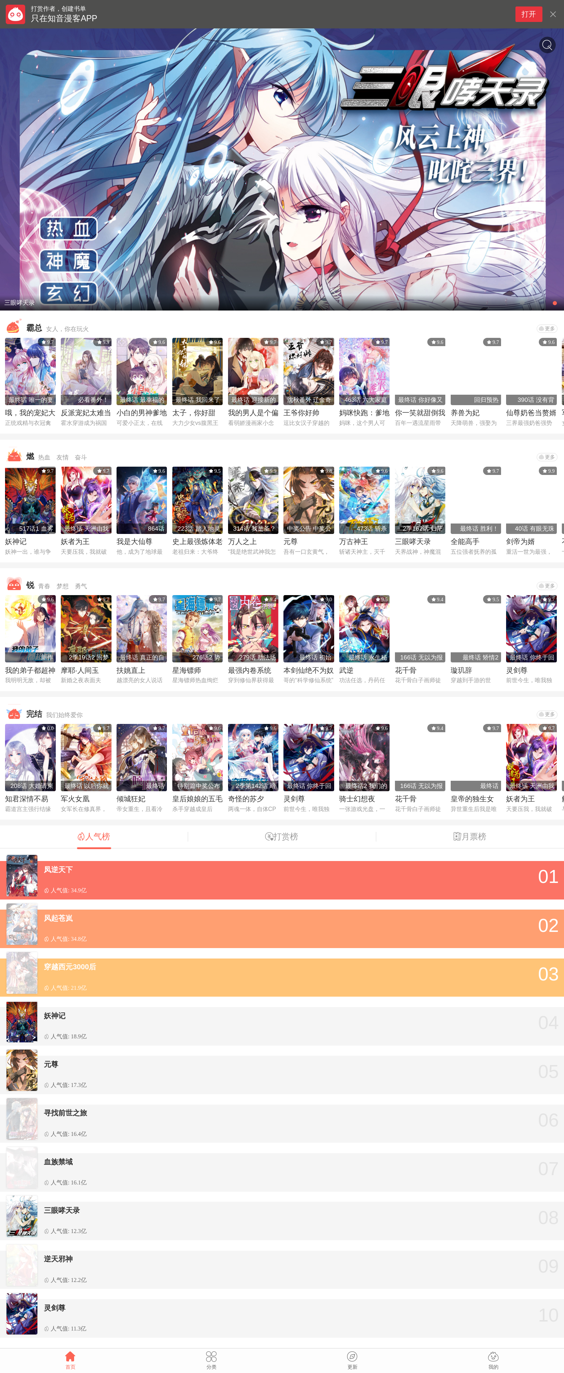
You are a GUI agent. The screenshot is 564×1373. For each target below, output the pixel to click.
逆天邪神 (58, 1259)
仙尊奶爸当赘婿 (531, 413)
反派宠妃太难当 (86, 413)
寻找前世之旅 (65, 1113)
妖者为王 (75, 541)
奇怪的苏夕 (246, 799)
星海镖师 (186, 670)
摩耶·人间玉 (80, 670)
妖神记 (16, 541)
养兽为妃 (465, 413)
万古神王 (353, 541)
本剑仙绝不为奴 (308, 670)
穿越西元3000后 (70, 967)
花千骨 (406, 670)
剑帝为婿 (520, 541)
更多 (547, 328)
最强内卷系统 (249, 670)
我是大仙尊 (135, 541)
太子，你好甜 (193, 413)
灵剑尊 (517, 670)
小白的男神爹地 (142, 413)
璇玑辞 (461, 670)
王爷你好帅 (301, 413)
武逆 (346, 670)
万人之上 (242, 541)
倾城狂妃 (131, 799)
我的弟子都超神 (30, 670)
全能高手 (465, 541)
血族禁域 (58, 1162)
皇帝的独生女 (472, 799)
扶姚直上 (131, 670)
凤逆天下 (58, 870)
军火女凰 (75, 799)
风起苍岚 (58, 918)
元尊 (290, 541)
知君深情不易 (26, 799)
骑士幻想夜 (357, 799)
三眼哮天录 (413, 541)
